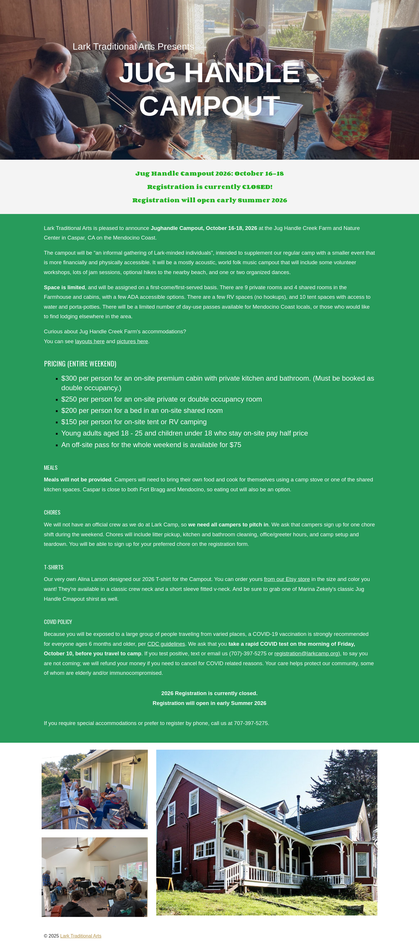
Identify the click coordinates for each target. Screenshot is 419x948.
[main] (209, 80)
